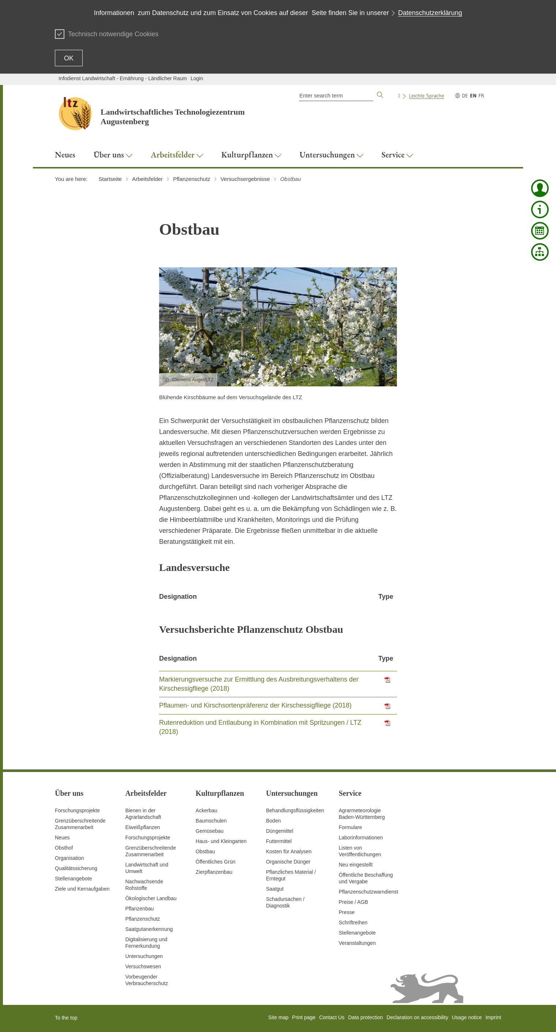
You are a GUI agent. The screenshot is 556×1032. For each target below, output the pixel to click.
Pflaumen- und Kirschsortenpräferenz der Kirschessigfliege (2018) (255, 705)
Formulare (350, 827)
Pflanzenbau (139, 909)
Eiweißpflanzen (142, 827)
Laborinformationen (361, 837)
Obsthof (64, 848)
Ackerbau (206, 810)
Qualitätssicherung (76, 868)
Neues (62, 837)
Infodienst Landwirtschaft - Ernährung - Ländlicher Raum (123, 78)
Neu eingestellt (356, 865)
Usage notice (467, 1017)
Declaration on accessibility (417, 1017)
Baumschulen (211, 821)
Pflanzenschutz (142, 919)
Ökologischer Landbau (150, 898)
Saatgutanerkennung (149, 929)
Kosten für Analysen (289, 851)
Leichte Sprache (426, 95)
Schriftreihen (353, 922)
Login (197, 78)
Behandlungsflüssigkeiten (295, 810)
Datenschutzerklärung (430, 12)
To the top (66, 1018)
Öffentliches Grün (216, 862)
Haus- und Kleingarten (221, 841)
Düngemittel (279, 831)
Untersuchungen (144, 956)
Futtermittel (279, 841)
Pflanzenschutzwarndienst (368, 892)
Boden (273, 821)
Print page (304, 1017)
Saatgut (274, 889)
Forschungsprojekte (77, 810)
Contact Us (331, 1017)
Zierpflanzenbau (214, 872)
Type (385, 596)
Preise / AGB (353, 902)
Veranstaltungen (357, 943)
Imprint (493, 1017)
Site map (278, 1017)
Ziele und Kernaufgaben (82, 889)
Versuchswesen (143, 966)
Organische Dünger (288, 862)
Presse (347, 912)
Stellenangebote (73, 878)
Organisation (69, 858)
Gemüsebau (209, 831)
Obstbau (205, 851)
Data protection (365, 1017)
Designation (178, 596)
